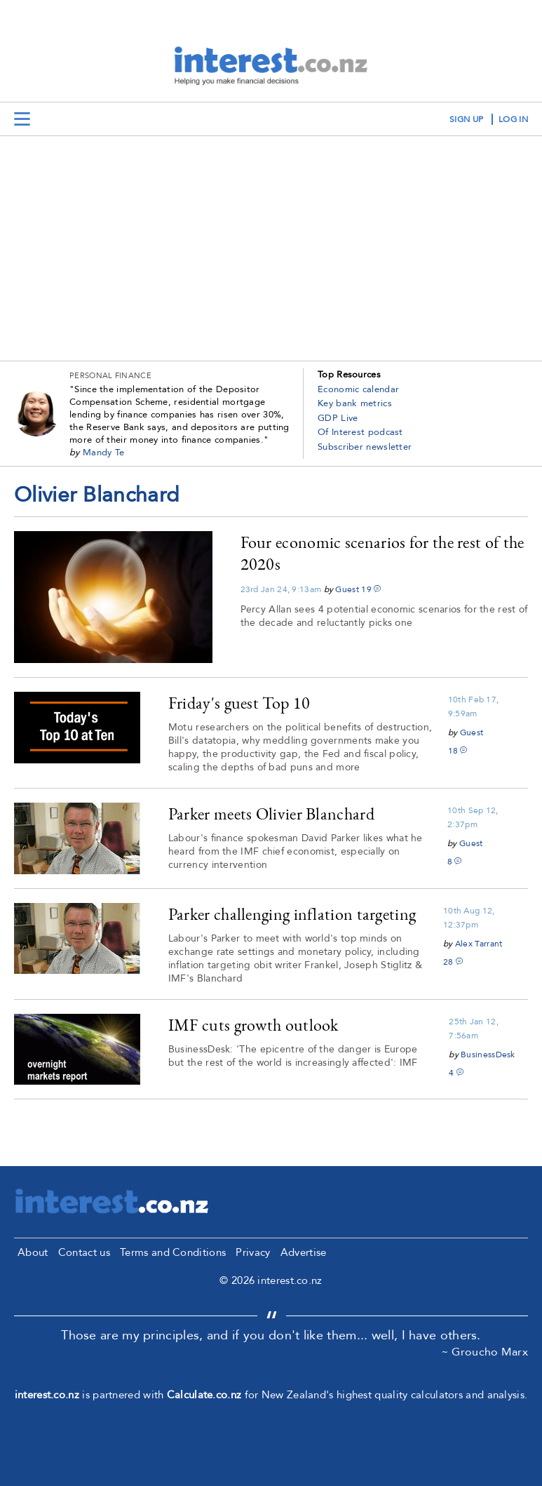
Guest (347, 589)
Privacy (253, 1252)
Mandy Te (103, 452)
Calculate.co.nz (204, 1395)
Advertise (303, 1252)
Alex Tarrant (479, 943)
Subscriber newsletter (365, 447)
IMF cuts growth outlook (253, 1025)
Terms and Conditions (173, 1252)
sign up (466, 119)
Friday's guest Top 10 (239, 703)
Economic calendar (358, 389)
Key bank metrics (355, 403)
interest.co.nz (47, 1395)
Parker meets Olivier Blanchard (271, 813)
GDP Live (338, 418)
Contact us (84, 1252)
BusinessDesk (488, 1054)
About (33, 1252)
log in (513, 119)
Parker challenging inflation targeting (292, 914)
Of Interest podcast (360, 432)
